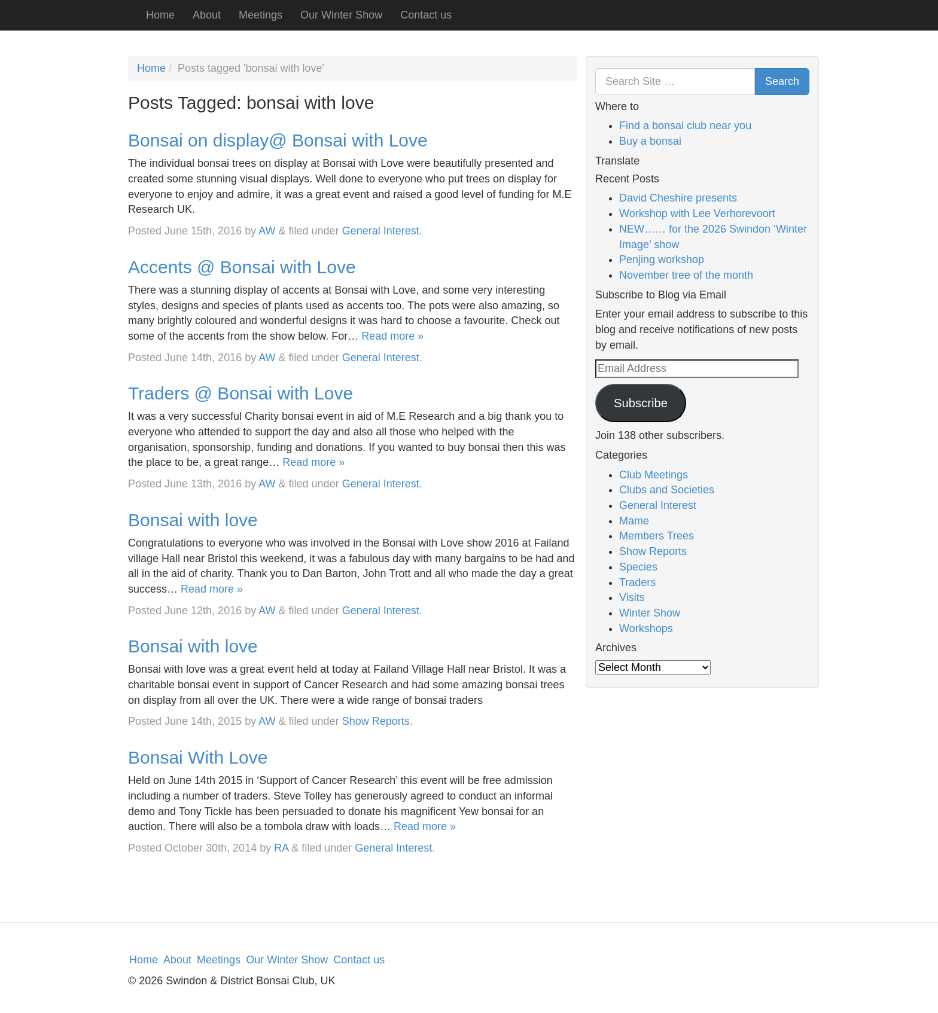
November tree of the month (686, 275)
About (207, 15)
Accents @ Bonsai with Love (242, 267)
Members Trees (656, 536)
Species (638, 567)
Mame (634, 521)
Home (160, 15)
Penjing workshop (661, 260)
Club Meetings (653, 475)
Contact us (426, 15)
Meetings (260, 15)
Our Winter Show (341, 15)
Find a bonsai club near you (685, 126)
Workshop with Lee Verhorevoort (697, 213)
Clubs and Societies (666, 490)
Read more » (392, 336)
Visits (632, 597)
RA (281, 848)
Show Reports (376, 721)
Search (782, 81)
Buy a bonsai (650, 141)
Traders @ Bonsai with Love (240, 393)
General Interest (380, 231)
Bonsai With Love (197, 757)
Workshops (646, 628)
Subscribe (641, 403)
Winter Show (649, 613)
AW (266, 231)
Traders (637, 582)
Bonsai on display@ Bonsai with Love (278, 140)
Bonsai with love (193, 520)
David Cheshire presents (678, 198)
